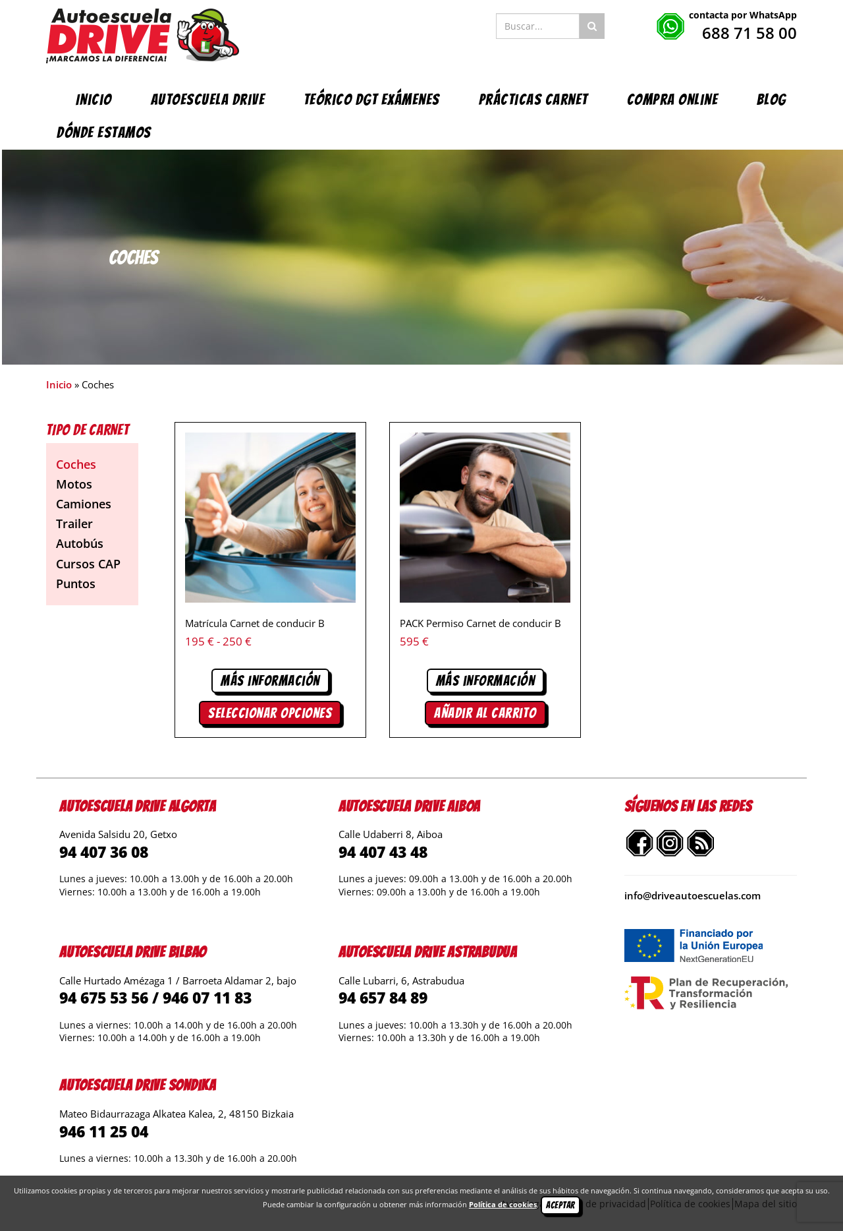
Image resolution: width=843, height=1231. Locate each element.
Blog (771, 99)
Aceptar (560, 1205)
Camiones (83, 504)
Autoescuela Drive (208, 99)
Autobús (79, 543)
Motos (74, 484)
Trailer (74, 523)
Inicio (94, 99)
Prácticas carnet (533, 99)
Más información (270, 680)
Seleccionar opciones (270, 713)
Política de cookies (503, 1204)
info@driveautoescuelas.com (692, 895)
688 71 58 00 (749, 33)
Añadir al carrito (485, 713)
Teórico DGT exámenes (372, 99)
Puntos (75, 583)
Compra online (673, 99)
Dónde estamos (104, 132)
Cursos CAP (88, 564)
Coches (76, 464)
